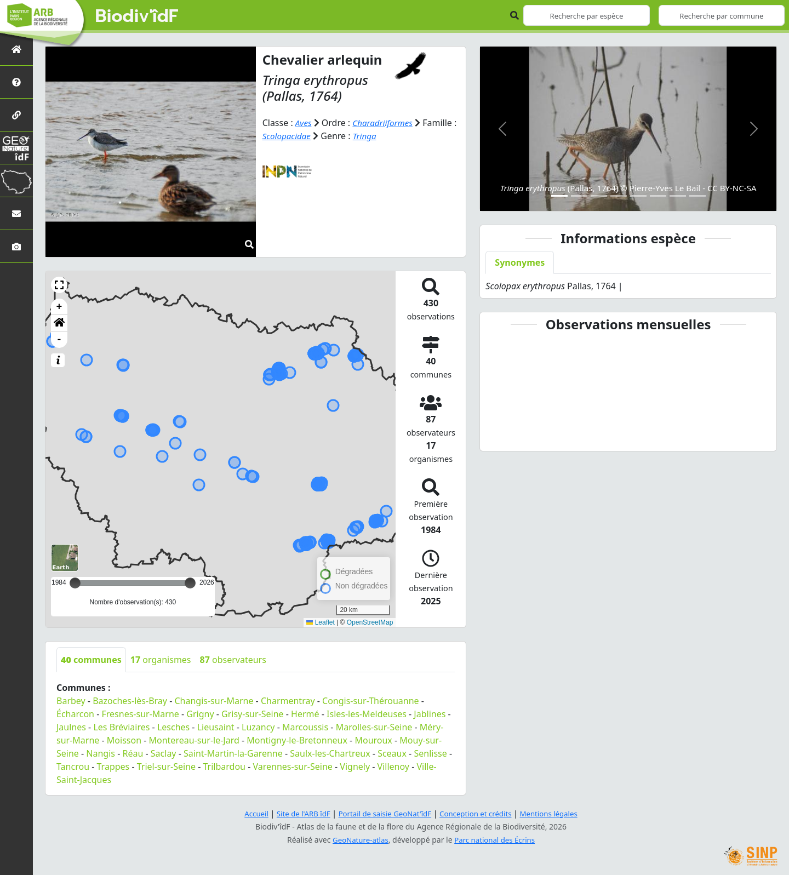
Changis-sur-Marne (213, 701)
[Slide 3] (599, 196)
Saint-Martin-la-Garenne (233, 753)
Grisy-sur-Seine (252, 714)
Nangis (100, 753)
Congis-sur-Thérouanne (370, 701)
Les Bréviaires (121, 727)
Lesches (173, 727)
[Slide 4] (618, 196)
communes (91, 660)
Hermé (305, 714)
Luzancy (258, 727)
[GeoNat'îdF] (16, 147)
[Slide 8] (697, 196)
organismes (160, 660)
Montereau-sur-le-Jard (194, 740)
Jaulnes (71, 727)
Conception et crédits (479, 813)
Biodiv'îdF (137, 16)
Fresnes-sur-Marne (140, 714)
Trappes (113, 766)
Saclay (163, 753)
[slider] (190, 582)
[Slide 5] (638, 196)
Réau (132, 753)
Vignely (355, 766)
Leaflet (320, 622)
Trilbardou (224, 766)
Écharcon (75, 714)
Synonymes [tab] (520, 262)
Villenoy (393, 766)
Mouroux (373, 740)
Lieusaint (216, 727)
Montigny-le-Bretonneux (297, 740)
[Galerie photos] (16, 246)
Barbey (70, 701)
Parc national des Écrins (496, 839)
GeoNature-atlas (358, 839)
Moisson (124, 740)
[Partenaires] (16, 115)
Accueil (248, 813)
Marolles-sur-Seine (374, 727)
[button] (59, 285)
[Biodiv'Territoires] (16, 180)
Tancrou (72, 766)
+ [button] (59, 306)
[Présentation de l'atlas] (16, 82)
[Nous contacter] (16, 213)
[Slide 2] (579, 196)
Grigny (200, 714)
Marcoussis (305, 727)
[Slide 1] (559, 196)
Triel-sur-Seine (166, 766)
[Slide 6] (658, 196)
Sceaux (392, 753)
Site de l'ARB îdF (297, 813)
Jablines (429, 714)
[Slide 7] (678, 196)
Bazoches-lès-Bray (130, 701)
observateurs (233, 660)
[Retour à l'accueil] (16, 49)
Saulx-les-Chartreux (330, 753)
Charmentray (288, 701)
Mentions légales (556, 813)
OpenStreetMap (370, 622)
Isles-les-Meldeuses (367, 714)
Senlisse (430, 753)
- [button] (59, 339)
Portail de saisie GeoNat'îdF (383, 813)
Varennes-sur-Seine (292, 766)
